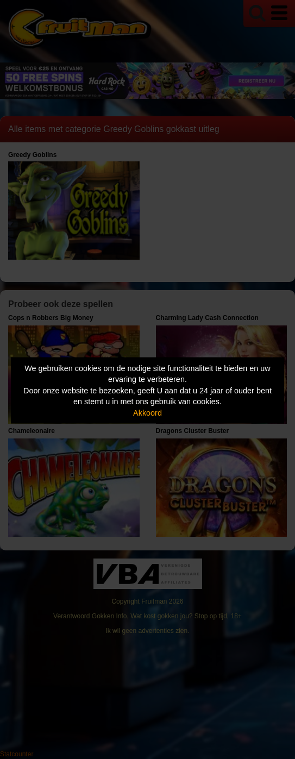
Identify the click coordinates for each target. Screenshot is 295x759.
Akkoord (147, 412)
